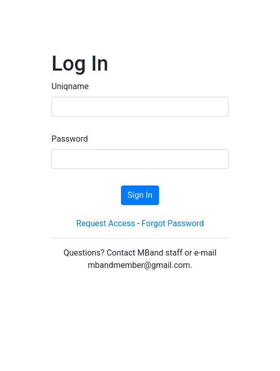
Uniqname (70, 86)
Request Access (105, 223)
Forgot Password (173, 223)
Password (69, 139)
